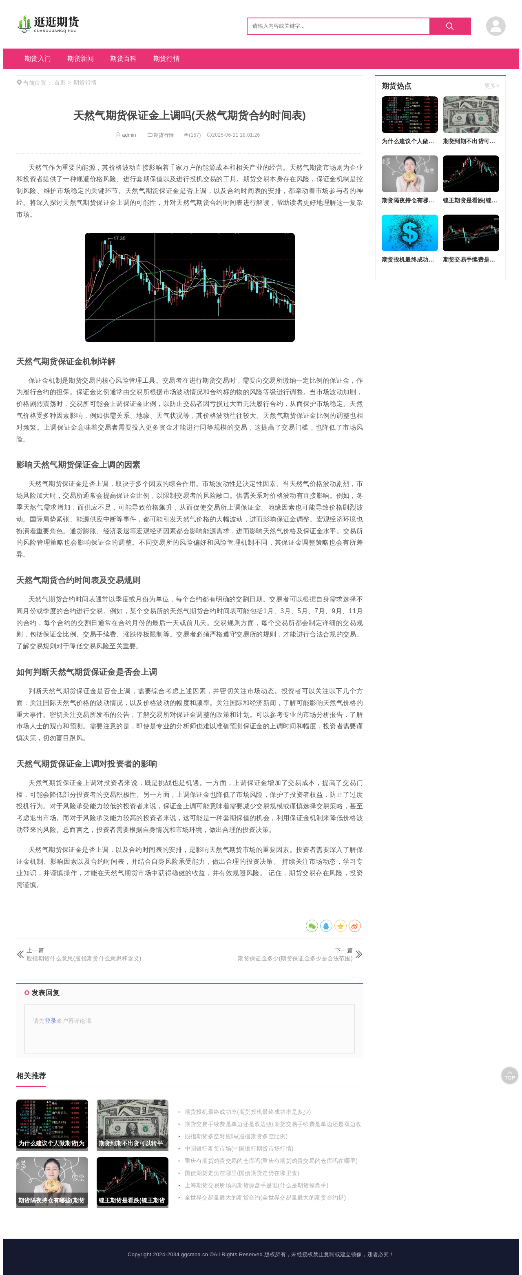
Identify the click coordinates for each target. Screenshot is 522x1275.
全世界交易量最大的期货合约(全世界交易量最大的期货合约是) (265, 1197)
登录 (51, 1021)
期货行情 (166, 58)
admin (125, 135)
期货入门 (37, 58)
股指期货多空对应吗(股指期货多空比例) (236, 1136)
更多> (492, 86)
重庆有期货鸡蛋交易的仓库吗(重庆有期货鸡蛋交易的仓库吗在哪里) (271, 1160)
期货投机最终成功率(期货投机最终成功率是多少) (248, 1112)
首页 (60, 82)
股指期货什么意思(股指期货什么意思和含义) (84, 958)
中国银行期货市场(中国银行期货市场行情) (239, 1148)
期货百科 (123, 58)
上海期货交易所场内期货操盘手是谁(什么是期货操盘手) (257, 1185)
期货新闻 (80, 58)
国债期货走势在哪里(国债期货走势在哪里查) (242, 1173)
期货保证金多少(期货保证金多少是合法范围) (295, 958)
